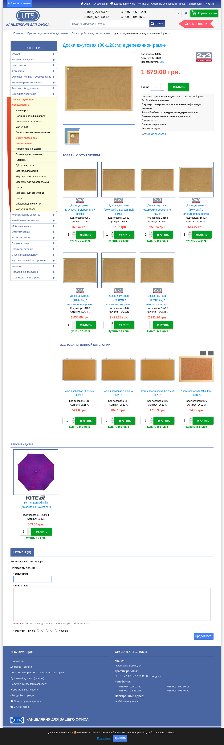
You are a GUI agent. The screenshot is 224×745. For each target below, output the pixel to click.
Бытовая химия (21, 243)
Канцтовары (19, 65)
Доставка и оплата (124, 3)
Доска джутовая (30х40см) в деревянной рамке (80, 210)
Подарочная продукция (25, 271)
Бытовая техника (21, 237)
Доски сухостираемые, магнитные (29, 124)
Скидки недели (196, 24)
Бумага (16, 53)
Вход (182, 3)
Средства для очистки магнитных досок (28, 206)
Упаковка (17, 266)
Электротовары (21, 231)
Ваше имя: (21, 572)
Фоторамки (18, 71)
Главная (18, 33)
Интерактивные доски (28, 148)
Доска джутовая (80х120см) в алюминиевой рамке (157, 300)
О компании (101, 3)
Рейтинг (20, 629)
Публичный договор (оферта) (27, 677)
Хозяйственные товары (25, 220)
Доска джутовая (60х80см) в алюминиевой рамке (118, 300)
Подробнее (104, 738)
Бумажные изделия (23, 59)
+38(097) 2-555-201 (132, 12)
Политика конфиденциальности (28, 683)
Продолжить (203, 635)
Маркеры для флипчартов (31, 176)
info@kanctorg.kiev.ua (127, 699)
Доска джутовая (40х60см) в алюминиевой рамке (80, 300)
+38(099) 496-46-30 (132, 16)
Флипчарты (22, 110)
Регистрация (195, 3)
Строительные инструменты (28, 277)
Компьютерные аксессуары (27, 82)
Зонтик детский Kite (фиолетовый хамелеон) (36, 504)
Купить (179, 87)
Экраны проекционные (29, 154)
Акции (87, 3)
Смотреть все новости (164, 3)
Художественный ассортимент (29, 260)
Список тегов (21, 705)
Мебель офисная (21, 226)
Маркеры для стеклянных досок (30, 195)
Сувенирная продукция (25, 254)
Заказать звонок (21, 3)
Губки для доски (25, 165)
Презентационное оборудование (47, 33)
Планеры (21, 159)
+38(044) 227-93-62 (95, 12)
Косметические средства (26, 214)
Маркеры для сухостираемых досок (32, 184)
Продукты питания (22, 249)
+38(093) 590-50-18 (95, 16)
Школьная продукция (24, 93)
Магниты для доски (27, 170)
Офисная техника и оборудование (31, 76)
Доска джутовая (156, 133)
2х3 (162, 61)
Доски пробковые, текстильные (91, 33)
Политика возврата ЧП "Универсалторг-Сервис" (37, 671)
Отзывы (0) (22, 551)
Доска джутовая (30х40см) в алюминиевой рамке (196, 210)
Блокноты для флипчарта (30, 116)
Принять (120, 738)
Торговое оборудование (25, 88)
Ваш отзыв (22, 584)
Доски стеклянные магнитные (33, 132)
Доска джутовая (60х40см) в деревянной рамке (119, 210)
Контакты (143, 3)
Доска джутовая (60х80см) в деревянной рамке (157, 210)
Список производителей (28, 700)
